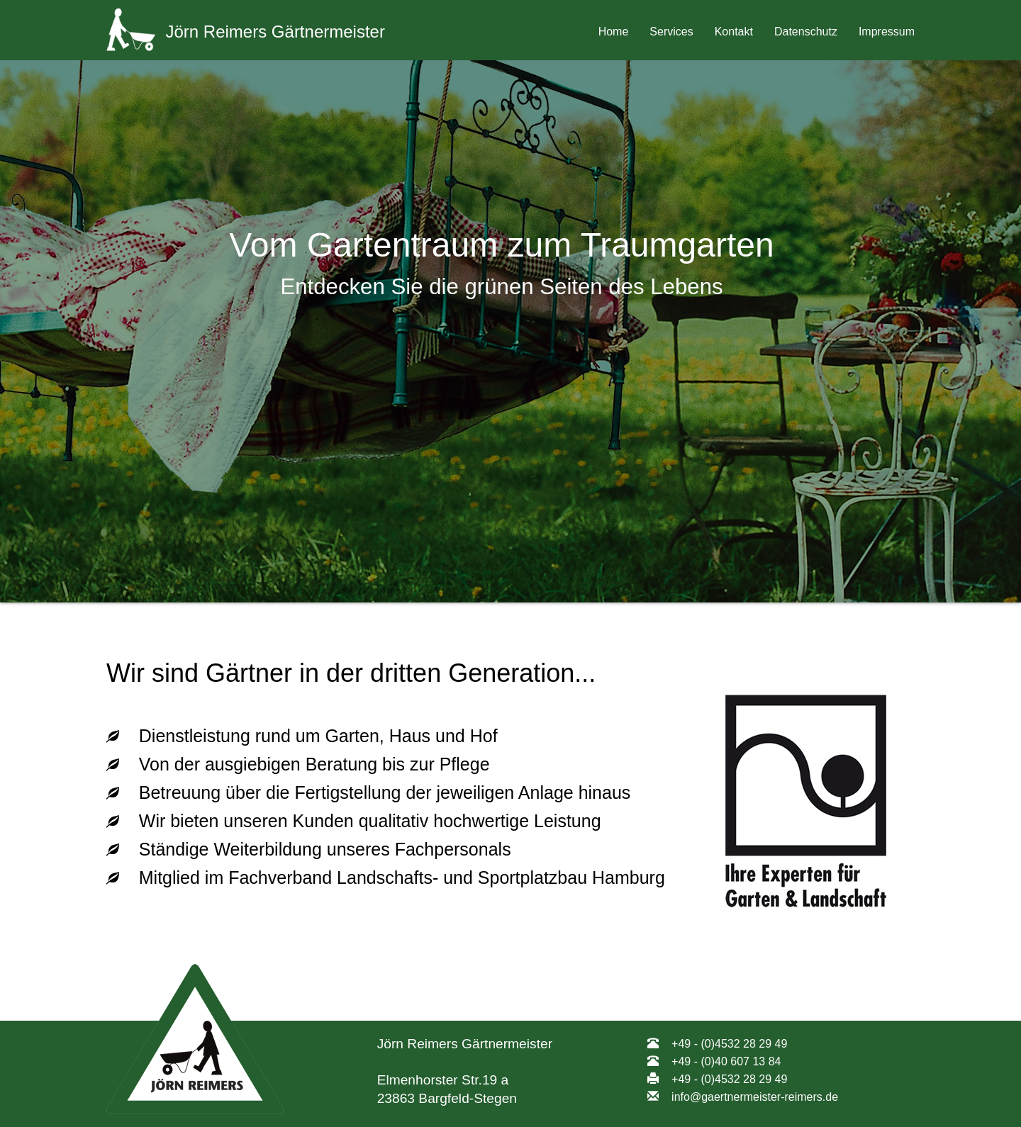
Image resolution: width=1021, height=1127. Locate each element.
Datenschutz (805, 32)
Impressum (887, 32)
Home (613, 32)
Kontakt (734, 32)
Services (671, 32)
